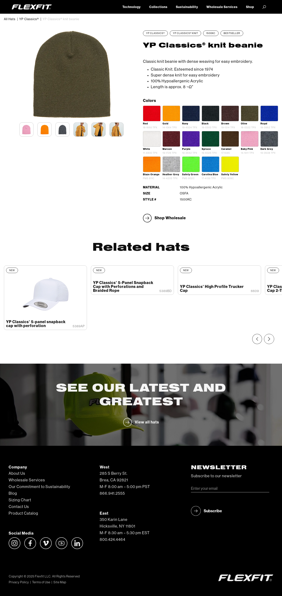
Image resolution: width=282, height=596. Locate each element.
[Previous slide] (257, 339)
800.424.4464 (112, 540)
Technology (131, 7)
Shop (250, 7)
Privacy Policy (19, 582)
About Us (17, 474)
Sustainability (187, 7)
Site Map (59, 582)
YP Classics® (29, 19)
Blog (13, 493)
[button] (264, 7)
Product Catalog (23, 513)
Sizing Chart (20, 500)
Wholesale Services (222, 7)
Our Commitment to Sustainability (39, 487)
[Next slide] (269, 339)
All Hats (9, 19)
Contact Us (19, 507)
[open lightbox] (151, 113)
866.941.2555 (112, 493)
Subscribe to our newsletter (216, 476)
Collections (158, 7)
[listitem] (45, 297)
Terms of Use (41, 582)
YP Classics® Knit (185, 33)
